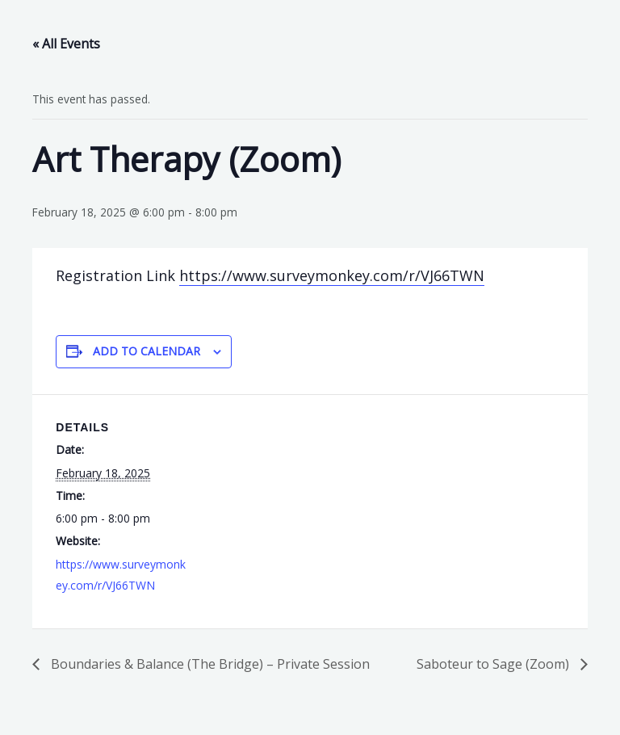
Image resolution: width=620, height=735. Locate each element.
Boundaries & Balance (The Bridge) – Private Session (209, 664)
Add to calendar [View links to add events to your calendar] (146, 351)
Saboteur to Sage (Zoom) (494, 664)
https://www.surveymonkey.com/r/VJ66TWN (331, 275)
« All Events (66, 43)
